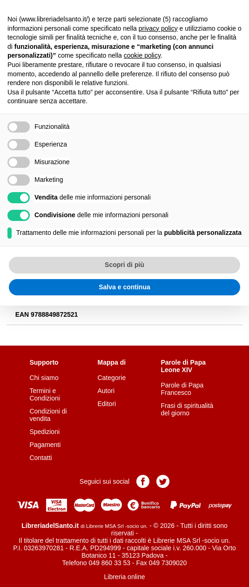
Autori (105, 390)
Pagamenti (45, 444)
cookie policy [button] (142, 55)
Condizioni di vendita (48, 414)
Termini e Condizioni (44, 394)
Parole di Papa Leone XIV (183, 366)
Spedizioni (44, 431)
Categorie (111, 377)
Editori (106, 403)
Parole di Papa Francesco (182, 388)
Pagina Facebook (142, 481)
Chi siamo (43, 377)
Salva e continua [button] (124, 287)
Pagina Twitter (162, 481)
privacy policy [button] (158, 28)
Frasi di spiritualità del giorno (187, 409)
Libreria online (124, 576)
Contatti (40, 457)
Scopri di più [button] (124, 264)
